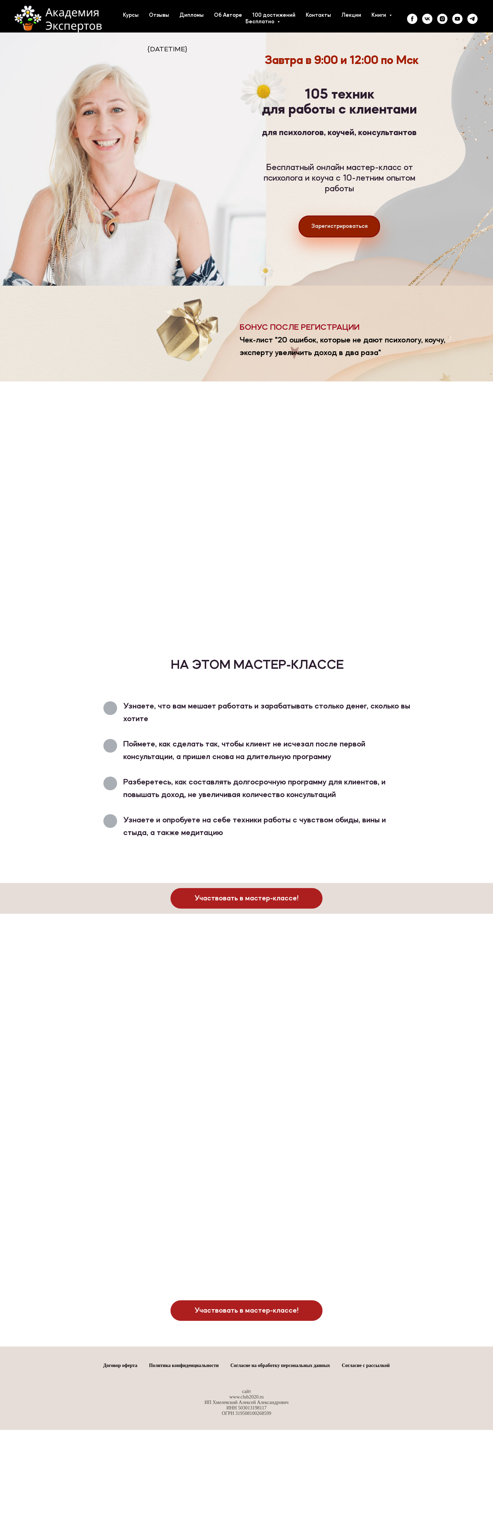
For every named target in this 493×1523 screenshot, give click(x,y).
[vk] (427, 19)
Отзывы (159, 15)
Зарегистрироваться (339, 226)
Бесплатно (260, 22)
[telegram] (472, 19)
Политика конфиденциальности (184, 1447)
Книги (379, 15)
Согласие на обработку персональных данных (280, 1447)
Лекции (351, 15)
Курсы (131, 15)
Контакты (318, 15)
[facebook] (412, 19)
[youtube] (457, 19)
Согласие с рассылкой (366, 1447)
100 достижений (273, 15)
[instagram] (442, 19)
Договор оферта (120, 1447)
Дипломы (191, 15)
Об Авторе (228, 15)
